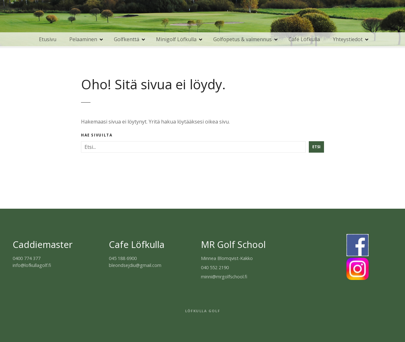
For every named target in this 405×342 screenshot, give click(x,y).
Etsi (316, 146)
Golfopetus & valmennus (242, 39)
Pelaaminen (83, 39)
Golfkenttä (126, 39)
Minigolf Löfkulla (176, 39)
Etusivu (47, 39)
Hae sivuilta (96, 135)
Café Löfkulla (304, 39)
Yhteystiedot (348, 39)
